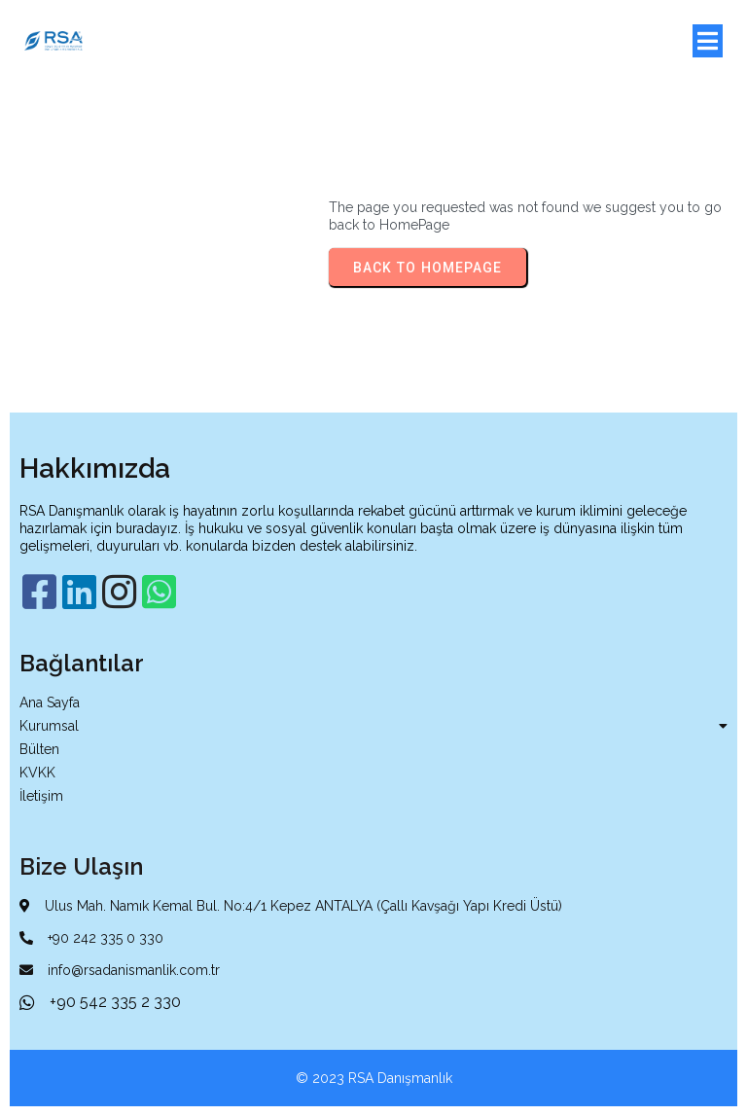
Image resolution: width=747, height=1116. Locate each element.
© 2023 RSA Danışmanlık (374, 1078)
